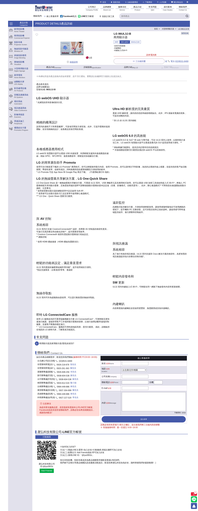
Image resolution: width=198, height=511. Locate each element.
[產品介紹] (137, 8)
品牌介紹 (131, 67)
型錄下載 (170, 67)
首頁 (103, 2)
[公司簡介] (92, 8)
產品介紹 (53, 67)
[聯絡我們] (183, 8)
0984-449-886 (63, 387)
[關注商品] (194, 494)
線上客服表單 (53, 16)
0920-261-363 (63, 368)
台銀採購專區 (131, 2)
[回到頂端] (194, 506)
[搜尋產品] (154, 16)
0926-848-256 (63, 372)
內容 (104, 403)
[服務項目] (122, 8)
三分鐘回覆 (139, 61)
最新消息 (115, 2)
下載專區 (147, 2)
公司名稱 (106, 376)
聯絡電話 (106, 382)
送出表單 (143, 419)
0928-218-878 (63, 365)
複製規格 (185, 33)
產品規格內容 (57, 76)
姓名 (104, 363)
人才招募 (161, 2)
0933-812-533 (63, 383)
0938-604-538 (63, 376)
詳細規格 (92, 67)
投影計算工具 (106, 16)
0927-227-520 (65, 398)
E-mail (104, 388)
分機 (151, 382)
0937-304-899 (65, 390)
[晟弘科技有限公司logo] (43, 11)
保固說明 (72, 62)
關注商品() (177, 2)
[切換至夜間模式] (187, 2)
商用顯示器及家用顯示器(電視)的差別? (56, 343)
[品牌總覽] (107, 8)
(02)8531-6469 (181, 61)
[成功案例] (168, 8)
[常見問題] (152, 8)
